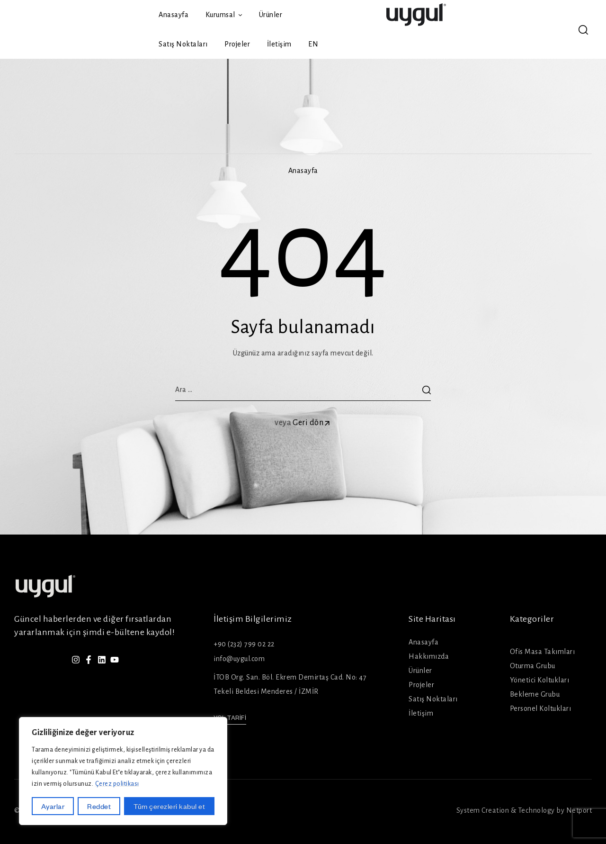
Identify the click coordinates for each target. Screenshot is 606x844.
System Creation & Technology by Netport (524, 810)
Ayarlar (53, 806)
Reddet (99, 806)
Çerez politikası (117, 783)
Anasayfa (303, 170)
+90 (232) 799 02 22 (244, 644)
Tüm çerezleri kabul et (169, 806)
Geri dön (312, 422)
